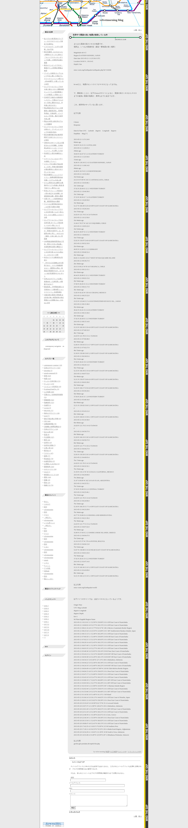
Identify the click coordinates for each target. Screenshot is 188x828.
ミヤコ (46, 563)
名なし (46, 502)
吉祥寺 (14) (48, 443)
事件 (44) (47, 440)
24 (60, 328)
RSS (46, 647)
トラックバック (74, 812)
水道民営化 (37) (49, 461)
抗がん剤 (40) (48, 432)
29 (53, 331)
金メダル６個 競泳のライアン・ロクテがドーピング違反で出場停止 (53, 41)
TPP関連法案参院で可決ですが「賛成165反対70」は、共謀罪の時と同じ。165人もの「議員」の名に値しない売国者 (54, 233)
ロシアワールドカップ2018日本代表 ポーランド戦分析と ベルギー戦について (53, 222)
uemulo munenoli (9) (50, 373)
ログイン (48, 655)
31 (60, 331)
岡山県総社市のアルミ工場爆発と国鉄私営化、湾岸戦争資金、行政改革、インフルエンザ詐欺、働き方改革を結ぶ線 (53, 113)
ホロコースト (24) (50, 469)
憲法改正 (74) (48, 459)
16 (56, 325)
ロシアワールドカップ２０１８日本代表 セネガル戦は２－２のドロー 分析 (53, 252)
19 (44, 328)
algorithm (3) (48, 371)
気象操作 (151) (49, 402)
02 (56, 320)
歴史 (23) (47, 483)
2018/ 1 (46, 622)
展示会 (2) (47, 450)
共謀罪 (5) (47, 405)
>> (59, 313)
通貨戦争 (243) (49, 467)
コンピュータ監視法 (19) (52, 386)
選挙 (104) (47, 477)
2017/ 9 (46, 632)
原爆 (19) (47, 480)
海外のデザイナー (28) (52, 413)
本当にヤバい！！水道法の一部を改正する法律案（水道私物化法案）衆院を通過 (53, 193)
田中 (45, 507)
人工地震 (113, 752)
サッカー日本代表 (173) (52, 381)
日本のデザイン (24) (51, 429)
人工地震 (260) (49, 392)
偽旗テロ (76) (48, 485)
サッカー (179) (49, 384)
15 (53, 325)
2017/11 (46, 627)
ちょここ (47, 566)
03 (60, 320)
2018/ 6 (46, 608)
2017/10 (46, 630)
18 (63, 325)
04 (63, 320)
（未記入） (48, 517)
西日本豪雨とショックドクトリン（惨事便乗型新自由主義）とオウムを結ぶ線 (53, 177)
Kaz (45, 528)
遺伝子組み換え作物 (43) (52, 419)
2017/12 (46, 624)
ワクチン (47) (48, 453)
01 (53, 320)
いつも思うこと (49, 523)
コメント (72, 758)
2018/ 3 (46, 616)
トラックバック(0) (134, 752)
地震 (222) (47, 379)
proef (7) (46, 416)
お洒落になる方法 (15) (52, 464)
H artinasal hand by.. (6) (51, 389)
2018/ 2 (46, 619)
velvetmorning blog (111, 20)
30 (56, 331)
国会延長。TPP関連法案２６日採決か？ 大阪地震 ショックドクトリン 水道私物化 (54, 289)
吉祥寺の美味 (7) (50, 445)
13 (47, 325)
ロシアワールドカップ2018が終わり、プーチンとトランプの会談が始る (53, 129)
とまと (46, 547)
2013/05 (53, 313)
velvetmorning (48, 510)
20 (47, 328)
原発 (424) (47, 376)
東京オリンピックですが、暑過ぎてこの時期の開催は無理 (53, 68)
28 (50, 331)
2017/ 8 (46, 635)
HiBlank (46, 571)
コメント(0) (122, 752)
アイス (46, 534)
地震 (107, 752)
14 (50, 325)
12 (44, 325)
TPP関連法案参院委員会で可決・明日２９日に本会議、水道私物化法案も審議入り (54, 244)
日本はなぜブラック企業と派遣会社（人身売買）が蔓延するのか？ (53, 281)
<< (48, 313)
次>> (140, 30)
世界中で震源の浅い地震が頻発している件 (90, 35)
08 (53, 323)
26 (44, 331)
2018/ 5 (46, 611)
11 (63, 323)
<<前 (135, 30)
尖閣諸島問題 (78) (50, 424)
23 (56, 328)
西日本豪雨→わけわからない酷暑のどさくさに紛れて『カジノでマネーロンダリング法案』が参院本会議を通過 (53, 57)
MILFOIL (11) (48, 410)
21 (50, 328)
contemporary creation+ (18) (53, 365)
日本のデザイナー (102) (52, 368)
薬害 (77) (47, 456)
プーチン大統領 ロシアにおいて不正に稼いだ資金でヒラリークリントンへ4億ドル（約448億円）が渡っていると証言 (54, 78)
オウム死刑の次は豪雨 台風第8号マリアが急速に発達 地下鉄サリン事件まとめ (54, 185)
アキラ (46, 515)
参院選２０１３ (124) (51, 475)
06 (47, 323)
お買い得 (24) (48, 448)
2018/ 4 (46, 614)
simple (46, 560)
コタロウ (47, 504)
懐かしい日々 (48, 579)
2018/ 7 (46, 606)
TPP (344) (47, 421)
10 (60, 323)
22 (53, 328)
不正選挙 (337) (49, 437)
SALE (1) (47, 472)
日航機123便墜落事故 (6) (52, 427)
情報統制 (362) (49, 400)
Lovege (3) (47, 408)
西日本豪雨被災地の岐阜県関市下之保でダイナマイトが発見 (53, 137)
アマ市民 (47, 568)
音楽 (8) (46, 435)
